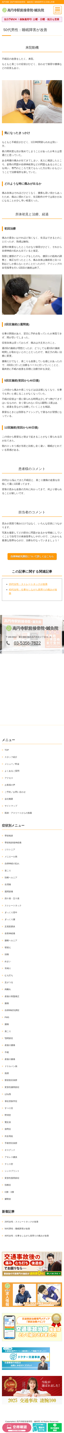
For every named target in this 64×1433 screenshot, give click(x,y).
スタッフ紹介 (11, 757)
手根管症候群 (11, 1143)
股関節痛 (9, 891)
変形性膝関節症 (12, 1087)
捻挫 (7, 1073)
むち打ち (9, 975)
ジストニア (10, 849)
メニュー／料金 (12, 764)
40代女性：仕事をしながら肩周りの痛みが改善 (27, 1235)
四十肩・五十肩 (12, 898)
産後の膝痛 (10, 1059)
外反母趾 (9, 1136)
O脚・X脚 (9, 1192)
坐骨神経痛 (10, 933)
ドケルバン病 (11, 1066)
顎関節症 (9, 1038)
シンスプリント (12, 1171)
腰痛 (7, 1024)
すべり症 (9, 1108)
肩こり (8, 1031)
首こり (8, 870)
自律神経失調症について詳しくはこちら (32, 556)
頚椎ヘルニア (11, 877)
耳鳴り (8, 968)
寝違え (8, 947)
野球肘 (8, 1115)
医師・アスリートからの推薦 (18, 813)
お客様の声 (10, 785)
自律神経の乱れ (12, 863)
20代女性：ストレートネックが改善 (28, 584)
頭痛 (7, 954)
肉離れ (8, 989)
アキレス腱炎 (11, 1157)
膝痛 (7, 1003)
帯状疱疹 (9, 835)
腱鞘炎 (8, 1199)
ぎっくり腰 (10, 919)
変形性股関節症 (12, 1178)
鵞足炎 (8, 1122)
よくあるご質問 (12, 771)
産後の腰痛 (10, 1045)
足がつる (9, 982)
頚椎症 (8, 1185)
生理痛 (8, 884)
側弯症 (8, 1129)
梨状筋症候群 (11, 1080)
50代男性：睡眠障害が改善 (17, 1228)
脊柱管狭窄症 (11, 1101)
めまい (8, 961)
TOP (7, 750)
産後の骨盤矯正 (12, 996)
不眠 (7, 1052)
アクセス (9, 778)
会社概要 (9, 799)
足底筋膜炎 (10, 926)
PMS (7, 1017)
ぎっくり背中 (11, 912)
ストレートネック (13, 905)
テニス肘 (9, 1164)
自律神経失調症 (12, 1010)
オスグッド (10, 1150)
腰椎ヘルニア (11, 940)
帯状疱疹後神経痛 (13, 842)
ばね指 (8, 1094)
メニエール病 (11, 856)
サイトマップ (11, 806)
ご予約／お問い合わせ (15, 792)
